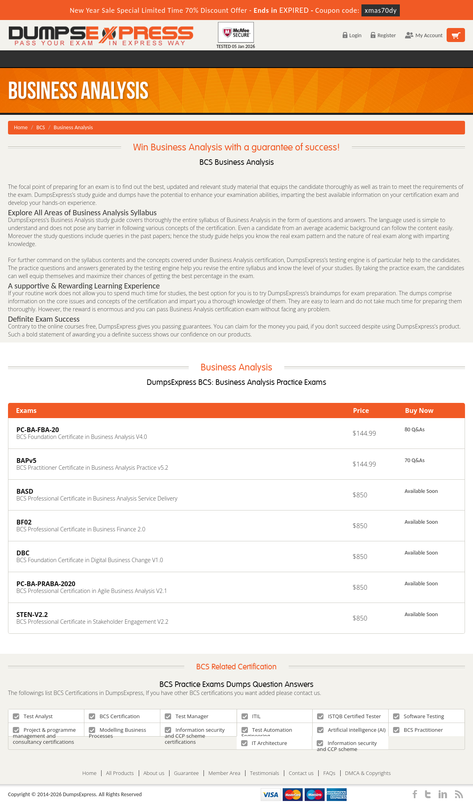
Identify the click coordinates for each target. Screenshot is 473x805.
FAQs (329, 773)
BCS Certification (114, 716)
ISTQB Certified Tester (349, 716)
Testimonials (264, 773)
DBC (23, 553)
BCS (40, 127)
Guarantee (186, 773)
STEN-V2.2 (32, 614)
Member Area (224, 773)
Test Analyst (33, 716)
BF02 (24, 522)
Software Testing (418, 716)
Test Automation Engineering (266, 731)
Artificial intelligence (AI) (351, 729)
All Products (120, 773)
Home (21, 127)
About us (154, 773)
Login (352, 35)
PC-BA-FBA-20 (37, 429)
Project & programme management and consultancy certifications (44, 731)
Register (383, 35)
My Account (424, 35)
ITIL (251, 716)
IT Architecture (264, 743)
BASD (24, 491)
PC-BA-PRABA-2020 (46, 583)
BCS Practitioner (418, 729)
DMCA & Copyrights (368, 773)
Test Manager (186, 716)
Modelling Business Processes (117, 731)
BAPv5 (26, 460)
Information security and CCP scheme (347, 744)
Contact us (301, 773)
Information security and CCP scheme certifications (195, 731)
